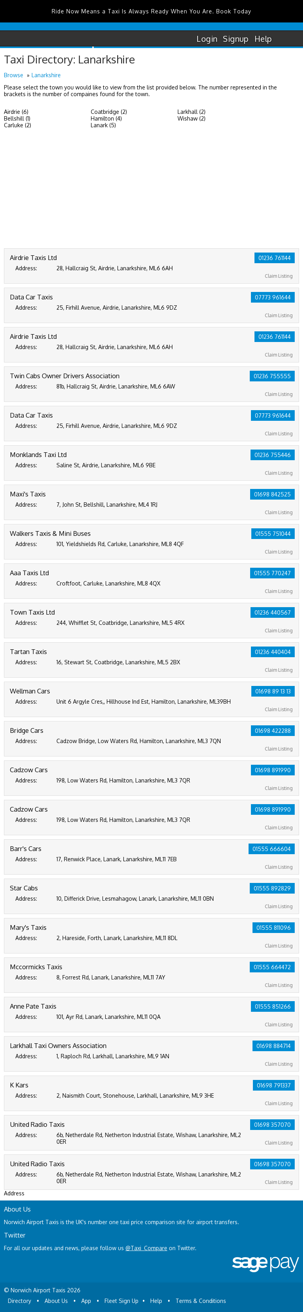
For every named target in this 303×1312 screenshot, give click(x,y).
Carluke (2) (17, 125)
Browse (13, 75)
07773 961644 (273, 297)
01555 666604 (271, 849)
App (86, 1300)
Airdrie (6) (16, 111)
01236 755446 (272, 455)
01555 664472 (272, 967)
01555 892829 (272, 888)
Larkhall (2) (192, 111)
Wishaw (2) (192, 118)
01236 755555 (272, 376)
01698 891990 (273, 770)
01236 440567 (272, 612)
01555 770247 (272, 573)
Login (206, 38)
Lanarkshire (46, 75)
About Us (56, 1300)
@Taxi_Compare (146, 1248)
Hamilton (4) (106, 118)
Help (263, 38)
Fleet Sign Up (121, 1300)
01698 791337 (274, 1085)
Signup (236, 38)
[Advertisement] (151, 189)
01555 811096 (273, 927)
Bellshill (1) (17, 118)
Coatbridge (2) (109, 111)
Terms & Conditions (201, 1300)
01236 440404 (273, 652)
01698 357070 (272, 1124)
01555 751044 (273, 533)
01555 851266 (273, 1006)
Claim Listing (279, 276)
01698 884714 (273, 1046)
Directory (19, 1300)
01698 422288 (273, 730)
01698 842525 (272, 494)
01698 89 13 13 (273, 691)
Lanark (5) (103, 125)
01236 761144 (274, 258)
